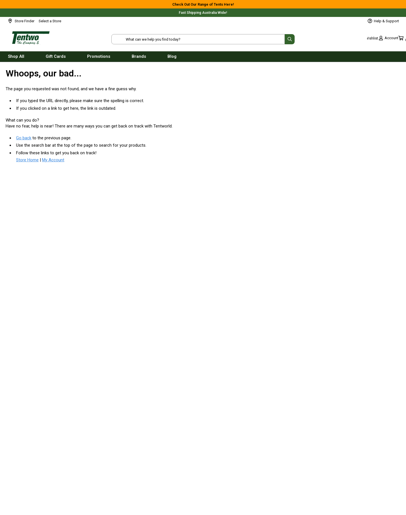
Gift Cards (56, 58)
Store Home (27, 159)
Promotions (98, 58)
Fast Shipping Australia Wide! (203, 12)
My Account (53, 159)
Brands (139, 58)
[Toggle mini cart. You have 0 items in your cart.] (389, 39)
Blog (171, 58)
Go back (23, 137)
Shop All (16, 58)
